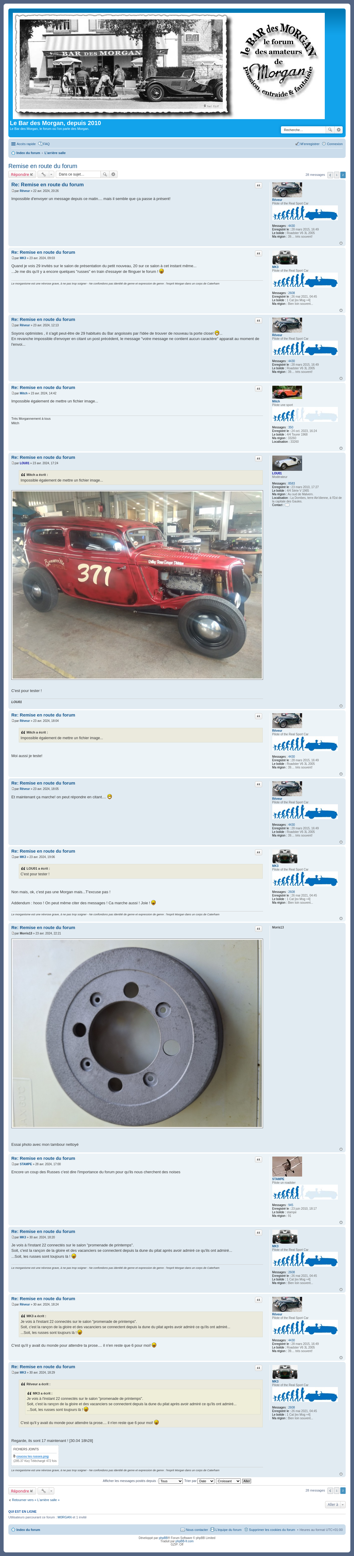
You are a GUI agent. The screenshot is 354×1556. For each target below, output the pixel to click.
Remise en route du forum (42, 166)
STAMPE (278, 1179)
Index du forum (28, 1530)
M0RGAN (65, 1517)
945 (290, 1205)
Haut (341, 243)
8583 (291, 483)
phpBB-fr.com (185, 1541)
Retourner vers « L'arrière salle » (36, 1500)
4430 (291, 225)
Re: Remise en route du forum (47, 184)
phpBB (163, 1538)
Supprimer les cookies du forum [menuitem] (272, 1530)
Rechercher (330, 129)
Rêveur (277, 200)
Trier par (199, 1481)
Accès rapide (26, 144)
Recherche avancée (339, 129)
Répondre (20, 174)
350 (290, 427)
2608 (291, 293)
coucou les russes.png (32, 1456)
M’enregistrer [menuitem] (309, 144)
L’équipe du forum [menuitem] (228, 1530)
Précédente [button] (330, 175)
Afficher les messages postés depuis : (143, 1481)
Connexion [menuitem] (335, 144)
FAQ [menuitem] (46, 144)
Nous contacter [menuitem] (197, 1530)
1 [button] (337, 174)
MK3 (275, 267)
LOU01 (277, 473)
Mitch (276, 401)
